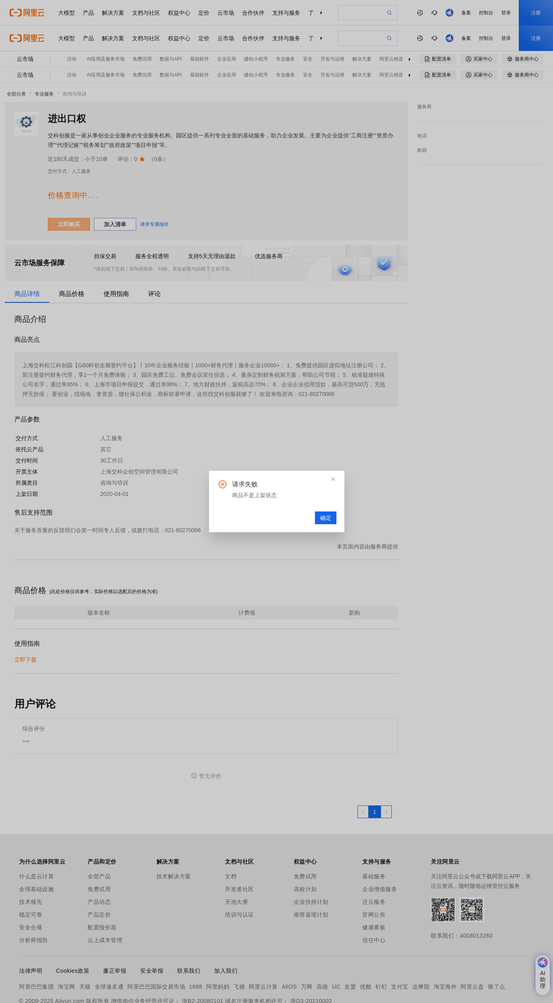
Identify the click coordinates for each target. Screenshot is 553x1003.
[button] (333, 479)
